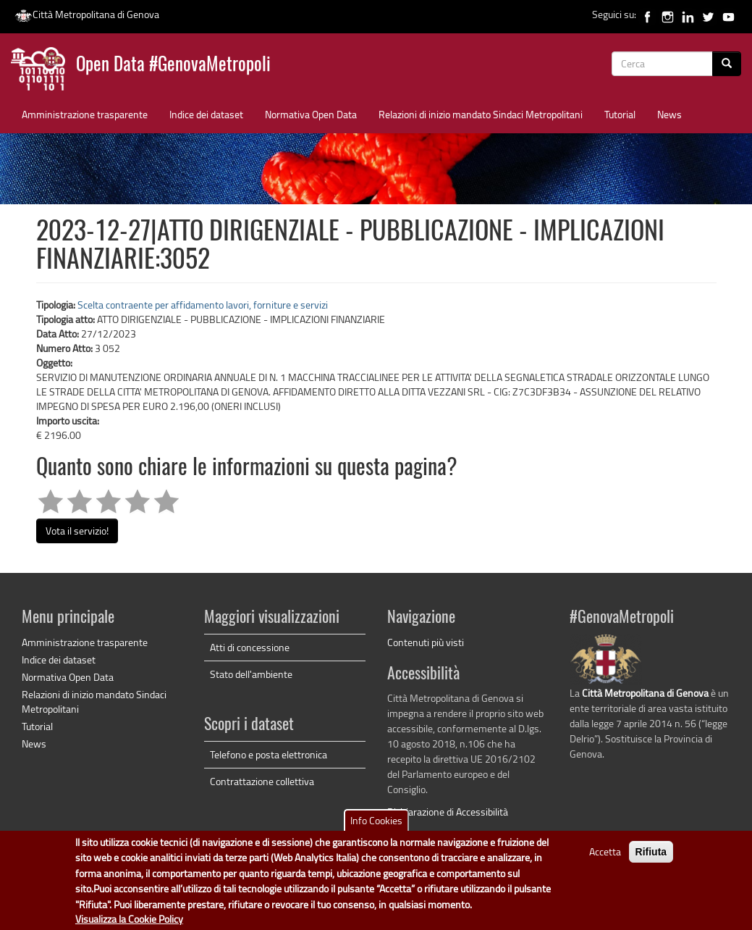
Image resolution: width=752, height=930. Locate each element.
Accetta (605, 857)
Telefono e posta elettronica (268, 754)
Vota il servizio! (77, 530)
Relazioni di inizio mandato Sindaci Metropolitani (481, 114)
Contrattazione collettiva (262, 781)
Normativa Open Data (311, 114)
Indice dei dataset (206, 114)
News (669, 114)
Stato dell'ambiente (251, 674)
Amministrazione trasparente (85, 114)
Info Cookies (376, 826)
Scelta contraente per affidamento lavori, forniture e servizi (202, 304)
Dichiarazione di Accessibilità (447, 811)
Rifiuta (651, 857)
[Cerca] (726, 63)
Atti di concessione (250, 647)
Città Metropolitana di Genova (86, 14)
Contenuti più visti (425, 642)
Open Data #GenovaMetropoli (173, 65)
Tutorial (619, 114)
